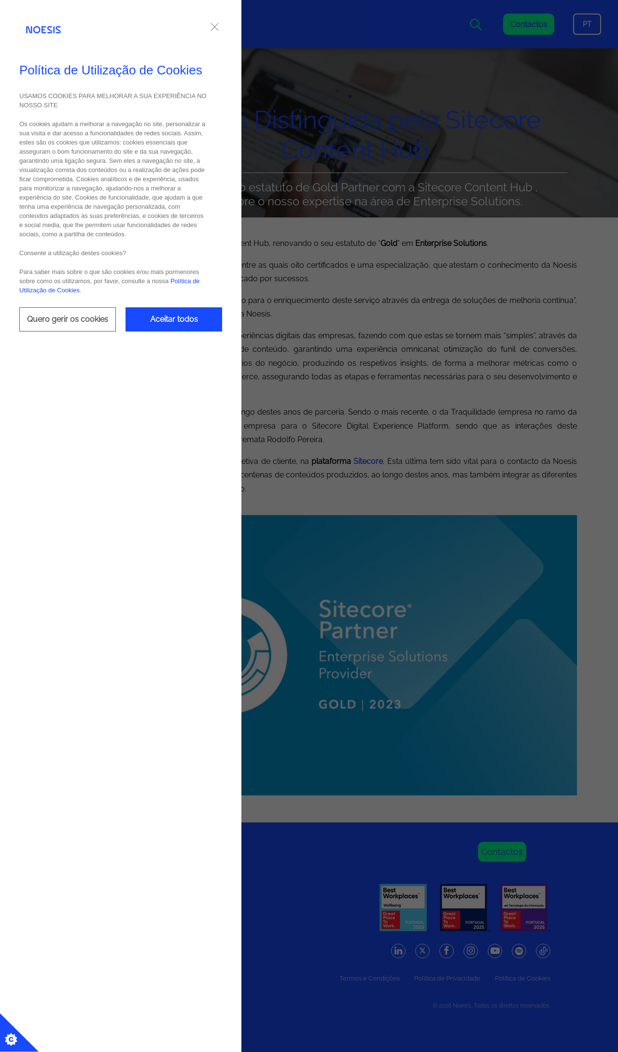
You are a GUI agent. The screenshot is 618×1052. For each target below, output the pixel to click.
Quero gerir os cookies (67, 319)
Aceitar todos (174, 319)
